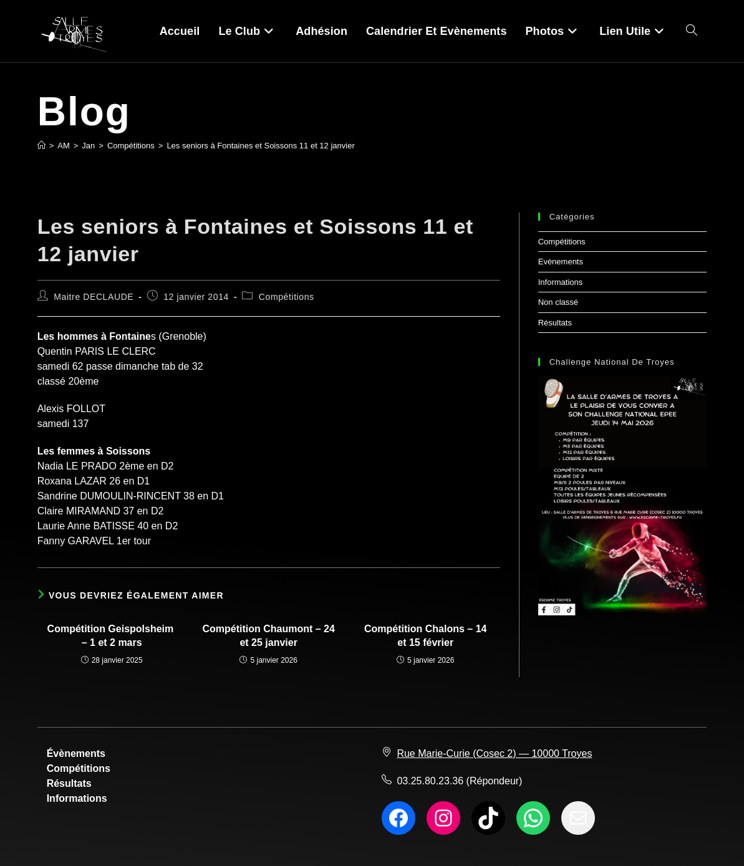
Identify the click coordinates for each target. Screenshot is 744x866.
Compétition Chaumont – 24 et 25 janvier (268, 635)
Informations (560, 282)
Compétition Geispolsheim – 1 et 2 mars (111, 635)
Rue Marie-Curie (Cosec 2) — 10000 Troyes (494, 753)
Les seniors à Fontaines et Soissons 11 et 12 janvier (260, 145)
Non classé (558, 302)
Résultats (555, 322)
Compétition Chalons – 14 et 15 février (425, 635)
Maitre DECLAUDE (93, 297)
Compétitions (286, 297)
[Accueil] (41, 145)
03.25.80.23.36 (430, 781)
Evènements (560, 261)
